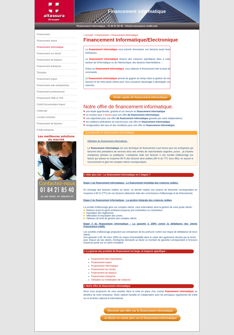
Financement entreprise (49, 66)
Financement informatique (124, 35)
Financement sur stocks (49, 53)
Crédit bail (42, 110)
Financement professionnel (50, 91)
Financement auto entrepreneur (53, 85)
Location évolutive (46, 117)
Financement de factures (49, 123)
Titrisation (42, 72)
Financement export (47, 79)
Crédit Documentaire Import (51, 104)
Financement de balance (49, 60)
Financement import (47, 40)
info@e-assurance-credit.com (141, 26)
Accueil (89, 35)
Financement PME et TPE (50, 98)
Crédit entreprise (45, 130)
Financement (43, 34)
